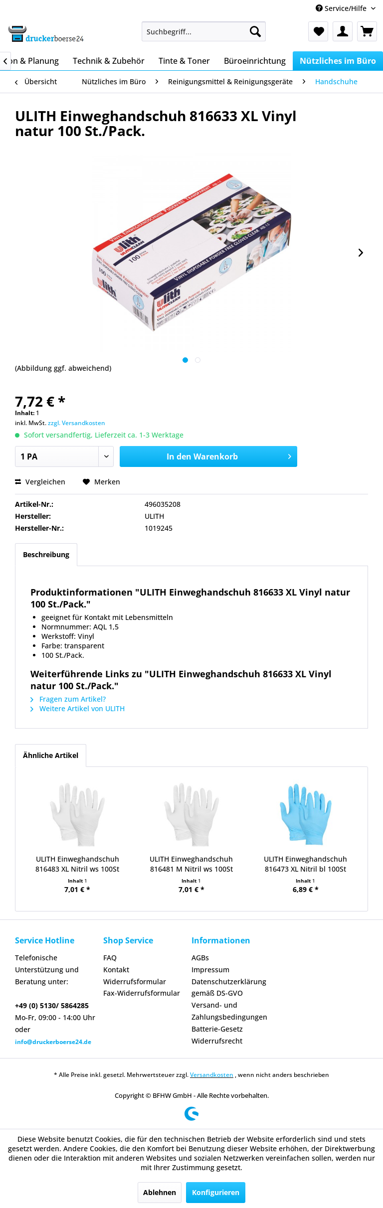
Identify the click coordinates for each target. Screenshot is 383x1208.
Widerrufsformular (134, 981)
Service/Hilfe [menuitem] (342, 8)
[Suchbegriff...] (204, 31)
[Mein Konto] (343, 31)
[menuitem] (204, 31)
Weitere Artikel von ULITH (77, 708)
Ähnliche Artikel (50, 755)
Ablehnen (159, 1192)
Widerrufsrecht (217, 1041)
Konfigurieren (215, 1192)
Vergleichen (40, 481)
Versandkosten (211, 1074)
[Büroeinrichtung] (255, 60)
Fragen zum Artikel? (68, 699)
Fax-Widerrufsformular (141, 993)
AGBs (200, 957)
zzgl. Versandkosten (76, 423)
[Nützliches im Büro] (338, 60)
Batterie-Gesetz (217, 1029)
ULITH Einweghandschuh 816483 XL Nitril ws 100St (77, 864)
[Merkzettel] (318, 31)
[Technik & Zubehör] (109, 60)
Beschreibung (46, 554)
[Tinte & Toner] (184, 60)
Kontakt (116, 969)
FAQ (110, 957)
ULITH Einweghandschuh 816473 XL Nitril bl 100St (305, 864)
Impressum (210, 969)
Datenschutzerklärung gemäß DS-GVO (229, 987)
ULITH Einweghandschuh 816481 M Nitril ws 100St (191, 864)
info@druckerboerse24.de (53, 1042)
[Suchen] (255, 31)
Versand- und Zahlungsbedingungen (229, 1011)
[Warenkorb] (367, 31)
